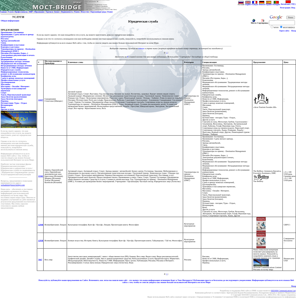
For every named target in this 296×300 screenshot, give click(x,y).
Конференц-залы (8, 76)
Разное (110, 12)
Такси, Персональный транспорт (16, 95)
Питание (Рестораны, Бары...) (14, 53)
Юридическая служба (11, 70)
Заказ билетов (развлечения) (14, 97)
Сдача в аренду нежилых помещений (17, 78)
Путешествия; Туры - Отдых (14, 103)
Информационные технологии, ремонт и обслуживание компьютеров (18, 73)
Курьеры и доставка (10, 47)
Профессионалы (21, 12)
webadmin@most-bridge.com (13, 185)
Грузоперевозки (8, 82)
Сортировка (262, 22)
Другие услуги (7, 109)
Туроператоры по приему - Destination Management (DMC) (18, 50)
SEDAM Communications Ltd (283, 291)
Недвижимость (67, 12)
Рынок (76, 12)
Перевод (4, 101)
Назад (293, 31)
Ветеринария (7, 105)
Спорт (3, 93)
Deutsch (262, 3)
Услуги (11, 12)
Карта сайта (284, 31)
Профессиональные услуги (13, 80)
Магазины (5, 84)
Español (269, 3)
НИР (31, 12)
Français (254, 3)
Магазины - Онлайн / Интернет (15, 86)
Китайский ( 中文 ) (288, 3)
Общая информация (10, 21)
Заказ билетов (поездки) (11, 99)
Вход (293, 8)
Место (254, 22)
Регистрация (285, 8)
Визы (3, 107)
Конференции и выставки (12, 45)
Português (276, 3)
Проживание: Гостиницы (12, 32)
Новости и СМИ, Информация (15, 68)
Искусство (85, 12)
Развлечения (6, 57)
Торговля (49, 12)
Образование (39, 12)
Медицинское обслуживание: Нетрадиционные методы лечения (16, 65)
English (248, 3)
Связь (3, 43)
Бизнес (57, 12)
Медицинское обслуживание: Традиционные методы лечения (15, 60)
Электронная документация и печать (18, 55)
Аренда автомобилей (10, 41)
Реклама (4, 39)
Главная (3, 12)
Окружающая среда (98, 12)
